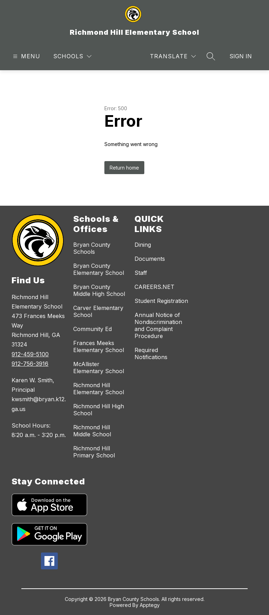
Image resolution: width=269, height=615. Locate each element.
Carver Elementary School (98, 311)
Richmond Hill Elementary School (98, 389)
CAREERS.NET (154, 286)
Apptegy (150, 605)
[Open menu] (25, 56)
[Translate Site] (173, 56)
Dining (142, 244)
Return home (124, 168)
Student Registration (161, 300)
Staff (140, 272)
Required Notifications (150, 353)
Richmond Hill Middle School (92, 431)
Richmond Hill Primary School (94, 452)
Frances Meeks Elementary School (98, 346)
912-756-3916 (30, 363)
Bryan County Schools (91, 248)
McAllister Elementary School (98, 368)
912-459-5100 (30, 354)
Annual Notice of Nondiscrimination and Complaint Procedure (158, 325)
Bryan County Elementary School (98, 269)
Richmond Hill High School (98, 410)
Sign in (240, 56)
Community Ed (92, 328)
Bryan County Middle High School (99, 290)
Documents (149, 258)
